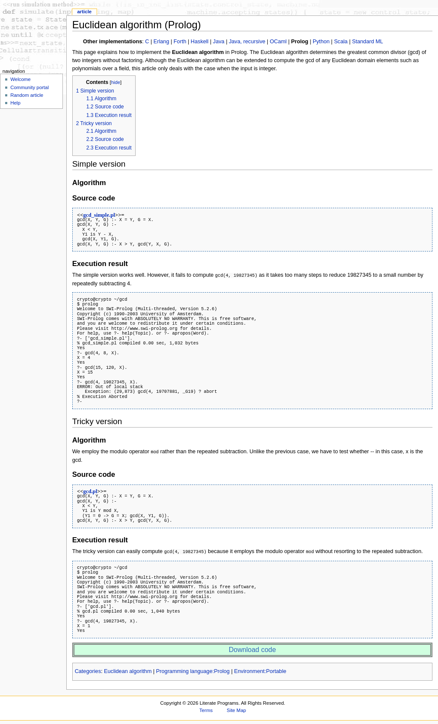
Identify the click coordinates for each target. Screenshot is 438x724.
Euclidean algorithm (127, 670)
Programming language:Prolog (193, 670)
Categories (88, 670)
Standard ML (367, 42)
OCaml (278, 42)
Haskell (200, 42)
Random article (26, 95)
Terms (206, 709)
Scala (341, 42)
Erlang (161, 42)
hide (115, 82)
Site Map (236, 709)
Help (15, 102)
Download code (252, 648)
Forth (180, 42)
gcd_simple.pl (99, 215)
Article (84, 11)
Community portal (29, 87)
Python (321, 42)
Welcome (20, 79)
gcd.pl (90, 491)
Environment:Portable (260, 670)
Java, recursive (247, 42)
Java (219, 42)
